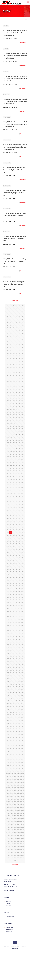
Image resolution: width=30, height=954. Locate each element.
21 (13, 314)
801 (13, 678)
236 (11, 415)
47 (19, 325)
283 (8, 437)
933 (13, 740)
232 (16, 412)
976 (16, 760)
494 (11, 535)
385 (8, 485)
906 (22, 726)
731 (19, 645)
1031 (19, 785)
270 (22, 429)
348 (22, 465)
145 (8, 373)
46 (16, 325)
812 (11, 684)
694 (16, 628)
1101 (13, 818)
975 (13, 760)
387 (13, 485)
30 (22, 316)
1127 (19, 830)
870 (22, 709)
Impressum (9, 931)
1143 (13, 838)
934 (16, 740)
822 (22, 687)
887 (19, 718)
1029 (13, 785)
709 (8, 636)
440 (11, 510)
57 (13, 330)
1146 (22, 838)
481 (8, 530)
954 (22, 748)
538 (16, 555)
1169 (19, 849)
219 (13, 406)
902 (11, 726)
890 (11, 720)
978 (22, 760)
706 (16, 633)
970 (16, 757)
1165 (7, 849)
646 (16, 605)
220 (16, 406)
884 (11, 718)
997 (8, 771)
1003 (7, 774)
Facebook (8, 903)
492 (22, 532)
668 (11, 617)
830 (11, 692)
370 (16, 476)
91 (7, 347)
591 (13, 580)
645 (13, 605)
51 (13, 328)
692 (11, 628)
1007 (19, 774)
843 (13, 698)
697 (8, 631)
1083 (13, 810)
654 (22, 608)
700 (16, 631)
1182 (22, 855)
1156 (16, 844)
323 (19, 454)
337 (8, 462)
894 (22, 720)
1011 (13, 776)
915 (13, 732)
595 (8, 583)
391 (8, 488)
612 (22, 588)
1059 (13, 799)
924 (22, 734)
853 (8, 703)
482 (11, 530)
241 (8, 417)
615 (13, 591)
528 (22, 549)
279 (13, 434)
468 (22, 521)
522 (22, 546)
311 (19, 448)
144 (22, 370)
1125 (13, 830)
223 (8, 409)
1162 (16, 847)
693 (13, 628)
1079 (19, 807)
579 (13, 574)
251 (19, 420)
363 (13, 474)
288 (22, 437)
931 (8, 740)
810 (22, 681)
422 (11, 502)
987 (13, 765)
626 (11, 597)
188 (11, 392)
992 (11, 768)
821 (19, 687)
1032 (22, 785)
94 (16, 347)
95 (19, 347)
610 (16, 588)
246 (22, 417)
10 (16, 308)
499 (8, 538)
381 (13, 482)
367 (8, 476)
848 (11, 701)
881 (19, 715)
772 (16, 664)
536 (11, 555)
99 (13, 350)
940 (16, 743)
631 (8, 600)
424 (16, 502)
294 (22, 440)
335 (19, 459)
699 (13, 631)
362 (11, 474)
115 (8, 359)
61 (7, 333)
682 (16, 622)
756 (22, 656)
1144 (16, 838)
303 (13, 445)
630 (22, 597)
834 (22, 692)
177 (13, 387)
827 (19, 689)
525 (13, 549)
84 (22, 342)
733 (8, 647)
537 (13, 555)
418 (16, 499)
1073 (19, 804)
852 (22, 701)
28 (16, 316)
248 (11, 420)
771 (13, 664)
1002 (22, 771)
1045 (7, 793)
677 (19, 619)
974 (11, 760)
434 (11, 507)
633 (13, 600)
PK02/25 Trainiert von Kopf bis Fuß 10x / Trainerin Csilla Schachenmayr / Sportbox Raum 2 (15, 33)
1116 (22, 824)
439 (8, 510)
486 (22, 530)
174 (22, 384)
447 (13, 513)
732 (22, 645)
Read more (23, 42)
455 (19, 516)
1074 (22, 804)
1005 (13, 774)
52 (16, 328)
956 (11, 751)
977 (19, 760)
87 (13, 345)
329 (19, 457)
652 (16, 608)
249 (13, 420)
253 (8, 423)
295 (8, 443)
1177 (7, 855)
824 (11, 689)
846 (22, 698)
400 (16, 490)
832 (16, 692)
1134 (22, 832)
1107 (13, 821)
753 (13, 656)
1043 (19, 790)
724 (16, 642)
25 (7, 316)
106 (16, 353)
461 (19, 518)
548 (11, 560)
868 (16, 709)
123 (13, 361)
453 (13, 516)
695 (19, 628)
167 (19, 381)
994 (16, 768)
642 (22, 603)
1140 (22, 835)
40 (16, 322)
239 (19, 415)
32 (10, 319)
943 (8, 746)
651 (13, 608)
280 (16, 434)
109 (8, 356)
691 (8, 628)
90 (22, 345)
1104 (22, 818)
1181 (19, 855)
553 (8, 563)
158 (11, 378)
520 (16, 546)
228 (22, 409)
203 (19, 398)
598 (16, 583)
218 (11, 406)
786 (22, 670)
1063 (7, 802)
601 (8, 586)
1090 (16, 813)
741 (13, 650)
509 (19, 541)
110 (11, 356)
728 (11, 645)
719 (19, 639)
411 (13, 496)
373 (8, 479)
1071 (13, 804)
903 (13, 726)
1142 (10, 838)
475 (8, 527)
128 (11, 364)
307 (8, 448)
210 (22, 401)
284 (11, 437)
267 (13, 429)
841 (8, 698)
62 (10, 333)
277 (8, 434)
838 (16, 695)
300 (22, 443)
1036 (16, 788)
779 (19, 667)
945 (13, 746)
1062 (22, 799)
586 (16, 577)
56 (10, 330)
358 (16, 471)
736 (16, 647)
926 (11, 737)
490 (16, 532)
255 (13, 423)
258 (22, 423)
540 (22, 555)
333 (13, 459)
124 (16, 361)
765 (13, 661)
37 (7, 322)
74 (10, 339)
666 (22, 614)
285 (13, 437)
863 (19, 706)
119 (19, 359)
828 (22, 689)
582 (22, 574)
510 (22, 541)
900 (22, 723)
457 (8, 518)
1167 (13, 849)
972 (22, 757)
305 (19, 445)
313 (8, 451)
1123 (7, 830)
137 (19, 367)
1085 (19, 810)
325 (8, 457)
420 (22, 499)
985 (8, 765)
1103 (19, 818)
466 (16, 521)
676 (16, 619)
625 (8, 597)
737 (19, 647)
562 (16, 566)
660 (22, 611)
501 (13, 538)
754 (16, 656)
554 (11, 563)
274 (16, 431)
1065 (13, 802)
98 (10, 350)
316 (16, 451)
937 (8, 743)
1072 (16, 804)
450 (22, 513)
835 (8, 695)
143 (19, 370)
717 (13, 639)
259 (8, 426)
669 (13, 617)
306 (22, 445)
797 (19, 675)
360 (22, 471)
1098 (22, 816)
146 (11, 373)
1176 (22, 852)
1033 (7, 788)
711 (13, 636)
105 (13, 353)
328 (16, 457)
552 (22, 560)
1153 (7, 844)
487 (8, 532)
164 (11, 381)
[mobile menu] (27, 2)
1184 (10, 858)
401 (19, 490)
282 (22, 434)
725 (19, 642)
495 (13, 535)
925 (8, 737)
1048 (16, 793)
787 (8, 673)
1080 (22, 807)
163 (8, 381)
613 (8, 591)
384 (22, 482)
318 (22, 451)
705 (13, 633)
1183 (7, 858)
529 (8, 552)
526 (16, 549)
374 (11, 479)
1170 (22, 849)
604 (16, 586)
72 (22, 336)
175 (8, 387)
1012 (16, 776)
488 (11, 532)
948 (22, 746)
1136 (10, 835)
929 (19, 737)
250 (16, 420)
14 (10, 311)
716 (11, 639)
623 (19, 594)
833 (19, 692)
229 (8, 412)
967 (8, 757)
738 (22, 647)
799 (8, 678)
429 (13, 504)
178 (16, 387)
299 (19, 443)
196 (16, 395)
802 (16, 678)
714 (22, 636)
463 (8, 521)
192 (22, 392)
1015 (7, 779)
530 (11, 552)
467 (19, 521)
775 (8, 667)
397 (8, 490)
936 (22, 740)
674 (11, 619)
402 (22, 490)
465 (13, 521)
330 (22, 457)
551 (19, 560)
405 (13, 493)
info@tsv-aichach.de (9, 890)
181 (8, 389)
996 (22, 768)
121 (8, 361)
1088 (10, 813)
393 (13, 488)
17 (19, 311)
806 (11, 681)
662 (11, 614)
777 (13, 667)
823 (8, 689)
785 (19, 670)
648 (22, 605)
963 (13, 754)
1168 (16, 849)
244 (16, 417)
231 (13, 412)
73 (7, 339)
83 (19, 342)
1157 (19, 844)
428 (11, 504)
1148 (10, 841)
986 (11, 765)
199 (8, 398)
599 (19, 583)
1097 (19, 816)
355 (8, 471)
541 (8, 558)
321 (13, 454)
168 (22, 381)
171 (13, 384)
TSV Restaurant (10, 916)
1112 (10, 824)
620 (11, 594)
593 (19, 580)
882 (22, 715)
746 (11, 653)
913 (8, 732)
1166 (10, 849)
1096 (16, 816)
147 (13, 373)
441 (13, 510)
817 (8, 687)
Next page (15, 864)
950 (11, 748)
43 (7, 325)
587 (19, 577)
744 (22, 650)
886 (16, 718)
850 (16, 701)
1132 (16, 832)
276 (22, 431)
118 (16, 359)
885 (13, 718)
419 (19, 499)
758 (11, 659)
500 (11, 538)
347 (19, 465)
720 (22, 639)
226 (16, 409)
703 (8, 633)
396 (22, 488)
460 (16, 518)
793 (8, 675)
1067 (19, 802)
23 (19, 314)
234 (22, 412)
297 (13, 443)
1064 (10, 802)
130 (16, 364)
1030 (16, 785)
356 (11, 471)
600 (22, 583)
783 (13, 670)
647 (19, 605)
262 (16, 426)
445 (8, 513)
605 (19, 586)
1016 (10, 779)
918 (22, 732)
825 (13, 689)
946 (16, 746)
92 (10, 347)
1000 (16, 771)
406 (16, 493)
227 (19, 409)
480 (22, 527)
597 (13, 583)
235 (8, 415)
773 (19, 664)
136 (16, 367)
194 (11, 395)
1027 (7, 785)
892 (16, 720)
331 (8, 459)
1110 (22, 821)
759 (13, 659)
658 (16, 611)
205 (8, 401)
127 (8, 364)
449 (19, 513)
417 (13, 499)
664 (16, 614)
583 (8, 577)
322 (16, 454)
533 (19, 552)
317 (19, 451)
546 (22, 558)
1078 (16, 807)
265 (8, 429)
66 (22, 333)
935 (19, 740)
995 (19, 768)
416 (11, 499)
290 (11, 440)
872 (11, 712)
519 (13, 546)
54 (22, 328)
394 (16, 488)
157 (8, 378)
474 (22, 524)
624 (22, 594)
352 (16, 468)
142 (16, 370)
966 (22, 754)
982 (16, 762)
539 (19, 555)
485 (19, 530)
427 (8, 504)
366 (22, 474)
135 (13, 367)
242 (11, 417)
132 (22, 364)
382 (16, 482)
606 (22, 586)
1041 (13, 790)
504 (22, 538)
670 (16, 617)
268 (16, 429)
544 (16, 558)
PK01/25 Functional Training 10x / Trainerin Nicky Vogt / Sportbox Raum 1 (14, 170)
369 (13, 476)
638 (11, 603)
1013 (19, 776)
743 (19, 650)
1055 (19, 796)
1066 (16, 802)
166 (16, 381)
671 (19, 617)
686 (11, 625)
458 (11, 518)
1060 (16, 799)
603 (13, 586)
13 (7, 311)
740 (11, 650)
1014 (22, 776)
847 (8, 701)
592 (16, 580)
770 (11, 664)
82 (16, 342)
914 (11, 732)
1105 (7, 821)
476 (11, 527)
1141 (7, 838)
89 (19, 345)
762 (22, 659)
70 (16, 336)
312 (22, 448)
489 (13, 532)
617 (19, 591)
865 (8, 709)
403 (8, 493)
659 (19, 611)
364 (16, 474)
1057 (7, 799)
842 (11, 698)
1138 (16, 835)
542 (11, 558)
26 (10, 316)
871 (8, 712)
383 (19, 482)
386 (11, 485)
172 (16, 384)
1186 (16, 858)
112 (16, 356)
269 (19, 429)
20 (10, 314)
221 (19, 406)
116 (11, 359)
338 (11, 462)
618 (22, 591)
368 (11, 476)
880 (16, 715)
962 (11, 754)
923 (19, 734)
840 (22, 695)
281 (19, 434)
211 (8, 403)
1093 (7, 816)
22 (16, 314)
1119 (13, 827)
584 (11, 577)
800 (11, 678)
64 (16, 333)
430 (16, 504)
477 (13, 527)
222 (22, 406)
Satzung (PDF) (9, 927)
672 (22, 617)
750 (22, 653)
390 (22, 485)
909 (13, 729)
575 (19, 572)
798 (22, 675)
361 (8, 474)
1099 (7, 818)
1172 (10, 852)
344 (11, 465)
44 (10, 325)
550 (16, 560)
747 (13, 653)
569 (19, 569)
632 (11, 600)
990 (22, 765)
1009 (7, 776)
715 (8, 639)
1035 (13, 788)
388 (16, 485)
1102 (16, 818)
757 (8, 659)
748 (16, 653)
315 (13, 451)
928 (16, 737)
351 (13, 468)
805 (8, 681)
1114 (16, 824)
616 (16, 591)
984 (22, 762)
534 (22, 552)
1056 (22, 796)
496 (16, 535)
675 (13, 619)
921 (13, 734)
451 (8, 516)
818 (11, 687)
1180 (16, 855)
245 (19, 417)
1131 (13, 832)
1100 (10, 818)
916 (16, 732)
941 (19, 743)
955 (8, 751)
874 (16, 712)
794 (11, 675)
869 (19, 709)
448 (16, 513)
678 (22, 619)
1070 (10, 804)
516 (22, 544)
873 (13, 712)
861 (13, 706)
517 (8, 546)
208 (16, 401)
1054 (16, 796)
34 (16, 319)
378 (22, 479)
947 (19, 746)
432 (22, 504)
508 (16, 541)
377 (19, 479)
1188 (22, 858)
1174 (16, 852)
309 (13, 448)
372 (22, 476)
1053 (13, 796)
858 (22, 703)
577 (8, 574)
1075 (7, 807)
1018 (16, 779)
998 (11, 771)
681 (13, 622)
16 (16, 311)
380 (11, 482)
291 (13, 440)
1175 (19, 852)
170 (11, 384)
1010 (10, 776)
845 (19, 698)
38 (10, 322)
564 (22, 566)
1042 (16, 790)
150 (22, 373)
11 (19, 308)
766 (16, 661)
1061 (19, 799)
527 (19, 549)
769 (8, 664)
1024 (16, 782)
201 (13, 398)
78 (22, 339)
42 (22, 322)
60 (22, 330)
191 (19, 392)
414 (22, 496)
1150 (16, 841)
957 (13, 751)
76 (16, 339)
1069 (7, 804)
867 (13, 709)
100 (16, 350)
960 (22, 751)
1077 (13, 807)
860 (11, 706)
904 (16, 726)
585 (13, 577)
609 (13, 588)
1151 (19, 841)
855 (13, 703)
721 (8, 642)
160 (16, 378)
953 (19, 748)
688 (16, 625)
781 (8, 670)
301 (8, 445)
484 (16, 530)
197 (19, 395)
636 (22, 600)
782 (11, 670)
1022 (10, 782)
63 (13, 333)
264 (22, 426)
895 (8, 723)
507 (13, 541)
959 (19, 751)
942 (22, 743)
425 (19, 502)
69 (13, 336)
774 (22, 664)
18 (22, 311)
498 (22, 535)
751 (8, 656)
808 (16, 681)
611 (19, 588)
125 (19, 361)
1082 (10, 810)
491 (19, 532)
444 (22, 510)
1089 (13, 813)
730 (16, 645)
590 (11, 580)
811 (8, 684)
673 (8, 619)
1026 (22, 782)
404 (11, 493)
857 (19, 703)
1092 (22, 813)
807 (13, 681)
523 (8, 549)
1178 (10, 855)
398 (11, 490)
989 (19, 765)
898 (16, 723)
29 (19, 316)
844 (16, 698)
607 (8, 588)
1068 (22, 802)
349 (8, 468)
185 (19, 389)
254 (11, 423)
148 (16, 373)
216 (22, 403)
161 (19, 378)
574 (16, 572)
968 (11, 757)
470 (11, 524)
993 (13, 768)
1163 (19, 847)
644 (11, 605)
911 (19, 729)
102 (22, 350)
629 (19, 597)
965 (19, 754)
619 (8, 594)
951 (13, 748)
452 (11, 516)
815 (19, 684)
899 (19, 723)
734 (11, 647)
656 (11, 611)
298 (16, 443)
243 (13, 417)
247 (8, 420)
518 (11, 546)
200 (11, 398)
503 (19, 538)
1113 (13, 824)
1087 (7, 813)
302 (11, 445)
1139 (19, 835)
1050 (22, 793)
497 (19, 535)
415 (8, 499)
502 (16, 538)
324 (22, 454)
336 (22, 459)
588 (22, 577)
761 (19, 659)
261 (13, 426)
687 (13, 625)
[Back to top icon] (15, 942)
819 (13, 687)
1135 (7, 835)
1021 (7, 782)
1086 (22, 810)
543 (13, 558)
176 (11, 387)
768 (22, 661)
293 (19, 440)
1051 (7, 796)
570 (22, 569)
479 (19, 527)
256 (16, 423)
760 (16, 659)
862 (16, 706)
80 (10, 342)
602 (11, 586)
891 (13, 720)
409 (8, 496)
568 (16, 569)
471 (13, 524)
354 (22, 468)
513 (13, 544)
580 (16, 574)
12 (22, 308)
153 (13, 375)
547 (8, 560)
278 (11, 434)
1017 (13, 779)
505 (8, 541)
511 (8, 544)
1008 (22, 774)
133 (8, 367)
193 (8, 395)
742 (16, 650)
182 (11, 389)
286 (16, 437)
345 (13, 465)
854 (11, 703)
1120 (16, 827)
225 (13, 409)
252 (22, 420)
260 (11, 426)
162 (22, 378)
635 (19, 600)
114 (22, 356)
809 (19, 681)
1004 (10, 774)
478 (16, 527)
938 (11, 743)
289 (8, 440)
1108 (16, 821)
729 (13, 645)
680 (11, 622)
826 (16, 689)
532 (16, 552)
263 (19, 426)
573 (13, 572)
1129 (7, 832)
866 (11, 709)
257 (19, 423)
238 (16, 415)
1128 (22, 830)
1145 (19, 838)
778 (16, 667)
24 (22, 314)
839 (19, 695)
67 (7, 336)
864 (22, 706)
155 (19, 375)
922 (16, 734)
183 (13, 389)
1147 (7, 841)
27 (13, 316)
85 (7, 345)
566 (11, 569)
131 (19, 364)
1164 (22, 847)
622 (16, 594)
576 (22, 572)
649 (8, 608)
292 (16, 440)
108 (22, 353)
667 (8, 617)
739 (8, 650)
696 (22, 628)
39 (13, 322)
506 (11, 541)
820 (16, 687)
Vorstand (8, 901)
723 (13, 642)
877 (8, 715)
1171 (7, 852)
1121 (19, 827)
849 (13, 701)
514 (16, 544)
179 (19, 387)
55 (7, 330)
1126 (16, 830)
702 (22, 631)
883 (8, 718)
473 (19, 524)
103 (8, 353)
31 (7, 319)
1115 (19, 824)
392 (11, 488)
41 (19, 322)
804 (22, 678)
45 (13, 325)
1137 (13, 835)
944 (11, 746)
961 (8, 754)
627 (13, 597)
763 (8, 661)
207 (13, 401)
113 (19, 356)
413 (19, 496)
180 (22, 387)
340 (16, 462)
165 (13, 381)
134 (11, 367)
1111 (7, 824)
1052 (10, 796)
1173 (13, 852)
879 (13, 715)
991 (8, 768)
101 (19, 350)
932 (11, 740)
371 (19, 476)
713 (19, 636)
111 (13, 356)
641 (19, 603)
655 (8, 611)
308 (11, 448)
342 (22, 462)
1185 (13, 858)
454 (16, 516)
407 (19, 493)
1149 (13, 841)
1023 (13, 782)
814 (16, 684)
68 (10, 336)
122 (11, 361)
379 (8, 482)
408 (22, 493)
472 (16, 524)
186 (22, 389)
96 (22, 347)
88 (16, 345)
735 (13, 647)
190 (16, 392)
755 (19, 656)
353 (19, 468)
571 (8, 572)
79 (7, 342)
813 (13, 684)
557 (19, 563)
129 (13, 364)
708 (22, 633)
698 (11, 631)
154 (16, 375)
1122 (22, 827)
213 (13, 403)
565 (8, 569)
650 (11, 608)
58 (16, 330)
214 (16, 403)
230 (11, 412)
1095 (13, 816)
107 (19, 353)
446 (11, 513)
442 (16, 510)
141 (13, 370)
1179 (13, 855)
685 (8, 625)
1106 (10, 821)
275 (19, 431)
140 (11, 370)
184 (16, 389)
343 (8, 465)
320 (11, 454)
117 (13, 359)
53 (19, 328)
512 (11, 544)
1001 (19, 771)
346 (16, 465)
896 (11, 723)
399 (13, 490)
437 (19, 507)
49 (7, 328)
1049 (19, 793)
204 (22, 398)
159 (13, 378)
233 (19, 412)
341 (19, 462)
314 (11, 451)
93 (13, 347)
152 (11, 375)
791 (19, 673)
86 (10, 345)
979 (8, 762)
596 (11, 583)
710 (11, 636)
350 (11, 468)
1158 (22, 844)
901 (8, 726)
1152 (22, 841)
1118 (10, 827)
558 (22, 563)
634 (16, 600)
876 (22, 712)
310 (16, 448)
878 (11, 715)
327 (13, 457)
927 (13, 737)
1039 (7, 790)
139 (8, 370)
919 (8, 734)
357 (13, 471)
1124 (10, 830)
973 (8, 760)
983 (19, 762)
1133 (19, 832)
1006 (16, 774)
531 (13, 552)
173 (19, 384)
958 (16, 751)
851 (19, 701)
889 (8, 720)
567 (13, 569)
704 (11, 633)
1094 (10, 816)
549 (13, 560)
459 (13, 518)
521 (19, 546)
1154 (10, 844)
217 (8, 406)
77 (19, 339)
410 (11, 496)
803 (19, 678)
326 (11, 457)
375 (13, 479)
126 (22, 361)
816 (22, 684)
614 (11, 591)
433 (8, 507)
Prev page (15, 300)
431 (19, 504)
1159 (7, 847)
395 (19, 488)
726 (22, 642)
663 (13, 614)
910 (16, 729)
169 (8, 384)
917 (19, 732)
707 (19, 633)
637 (8, 603)
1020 (22, 779)
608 (11, 588)
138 (22, 367)
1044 (22, 790)
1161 (13, 847)
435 (13, 507)
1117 (7, 827)
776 (11, 667)
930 (22, 737)
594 (22, 580)
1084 (16, 810)
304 (16, 445)
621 (13, 594)
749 (19, 653)
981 (13, 762)
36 (22, 319)
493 (8, 535)
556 (16, 563)
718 (16, 639)
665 (19, 614)
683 (19, 622)
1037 (19, 788)
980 (11, 762)
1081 (7, 810)
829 (8, 692)
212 (11, 403)
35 (19, 319)
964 (16, 754)
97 (7, 350)
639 (13, 603)
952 (16, 748)
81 (13, 342)
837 (13, 695)
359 (19, 471)
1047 (13, 793)
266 (11, 429)
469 (8, 524)
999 (13, 771)
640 (16, 603)
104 (11, 353)
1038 (22, 788)
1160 (10, 847)
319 (8, 454)
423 (13, 502)
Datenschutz (9, 929)
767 (19, 661)
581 (19, 574)
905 (19, 726)
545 (19, 558)
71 (19, 336)
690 (22, 625)
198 (22, 395)
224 (11, 409)
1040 (10, 790)
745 (8, 653)
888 (22, 718)
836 (11, 695)
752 (11, 656)
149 (19, 373)
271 (8, 431)
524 (11, 549)
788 (11, 673)
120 (22, 359)
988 (16, 765)
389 (19, 485)
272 (11, 431)
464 (11, 521)
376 (16, 479)
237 (13, 415)
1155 (13, 844)
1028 (10, 785)
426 (22, 502)
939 (13, 743)
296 (11, 443)
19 (7, 314)
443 (19, 510)
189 (13, 392)
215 (19, 403)
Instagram (8, 905)
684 (22, 622)
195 (13, 395)
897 (13, 723)
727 (8, 645)
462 (22, 518)
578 (11, 574)
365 (19, 474)
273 (13, 431)
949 (8, 748)
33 (13, 319)
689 (19, 625)
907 (8, 729)
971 (19, 757)
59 (19, 330)
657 (13, 611)
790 (16, 673)
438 (22, 507)
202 (16, 398)
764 (11, 661)
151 (8, 375)
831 (13, 692)
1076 (10, 807)
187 (8, 392)
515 (19, 544)
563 (19, 566)
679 (8, 622)
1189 (15, 861)
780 (22, 667)
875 (19, 712)
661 (8, 614)
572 (11, 572)
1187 (19, 858)
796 (16, 675)
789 (13, 673)
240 (22, 415)
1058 (10, 799)
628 (16, 597)
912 (22, 729)
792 (22, 673)
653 (19, 608)
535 (8, 555)
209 (19, 401)
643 (8, 605)
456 (22, 516)
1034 (10, 788)
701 (19, 631)
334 (16, 459)
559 (8, 566)
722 (11, 642)
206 (11, 401)
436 (16, 507)
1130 (10, 832)
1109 (19, 821)
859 (8, 706)
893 (19, 720)
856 (16, 703)
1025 (19, 782)
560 (11, 566)
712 (16, 636)
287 (19, 437)
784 (16, 670)
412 (16, 496)
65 (19, 333)
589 (8, 580)
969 (13, 757)
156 (22, 375)
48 (22, 325)
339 (13, 462)
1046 (10, 793)
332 (11, 459)
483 (13, 530)
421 (8, 502)
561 (13, 566)
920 (11, 734)
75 (13, 339)
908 (11, 729)
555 (13, 563)
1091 (19, 813)
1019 (19, 779)
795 (13, 675)
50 (10, 328)
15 (13, 311)
